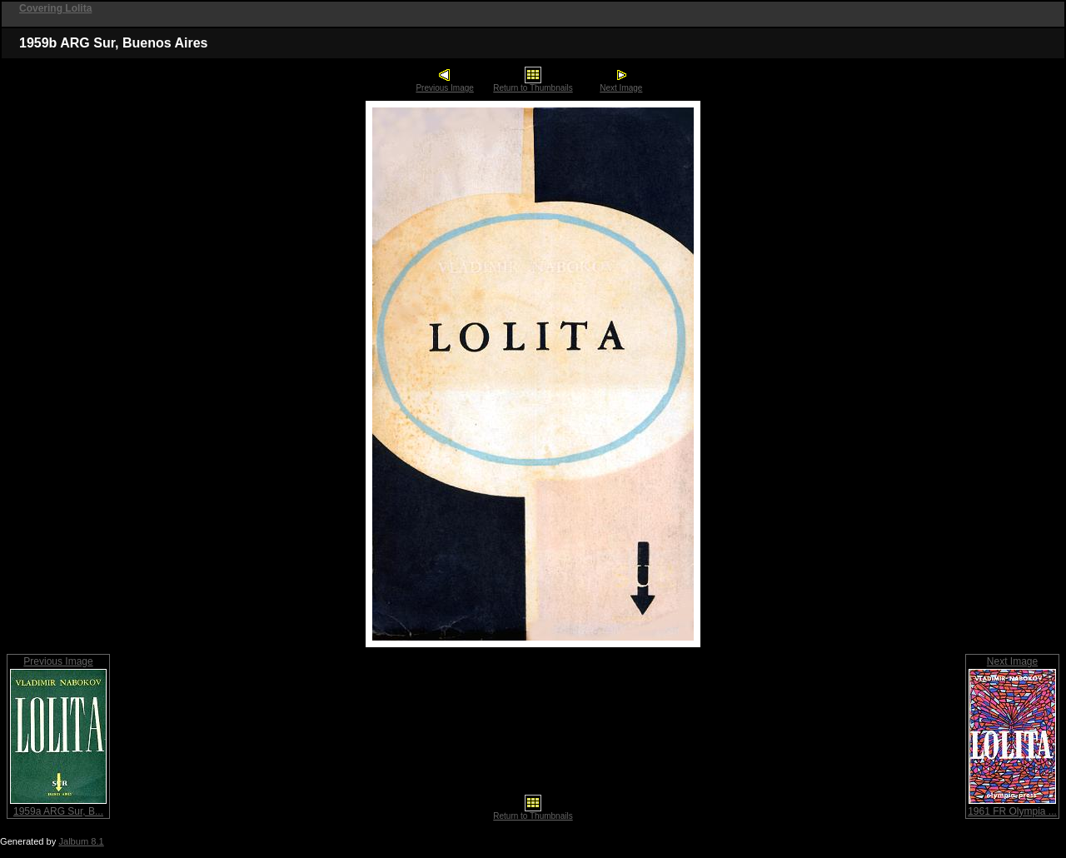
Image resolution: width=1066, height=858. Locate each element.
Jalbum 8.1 (80, 841)
